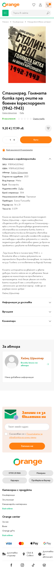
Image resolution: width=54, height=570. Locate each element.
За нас (5, 521)
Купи (36, 139)
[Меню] (5, 13)
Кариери (15, 480)
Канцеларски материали (14, 504)
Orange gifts (8, 530)
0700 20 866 (15, 473)
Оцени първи (39, 119)
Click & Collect (28, 554)
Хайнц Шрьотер (9, 113)
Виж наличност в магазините (17, 150)
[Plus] (14, 140)
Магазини (41, 473)
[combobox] (27, 13)
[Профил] (40, 4)
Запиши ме (27, 446)
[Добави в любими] (48, 128)
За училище (8, 499)
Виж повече (7, 508)
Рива (22, 113)
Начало (5, 22)
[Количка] (48, 5)
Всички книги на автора (35, 364)
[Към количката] (48, 5)
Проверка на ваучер (40, 480)
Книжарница (18, 22)
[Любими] (33, 4)
